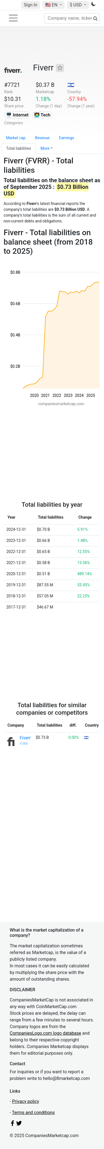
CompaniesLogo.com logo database (45, 1033)
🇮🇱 (70, 85)
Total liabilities (18, 148)
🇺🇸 (52, 4)
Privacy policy (25, 1101)
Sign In (30, 4)
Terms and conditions (33, 1112)
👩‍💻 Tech (42, 115)
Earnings (66, 138)
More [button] (44, 148)
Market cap (16, 138)
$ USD (76, 4)
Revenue (42, 138)
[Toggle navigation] (13, 18)
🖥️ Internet (17, 115)
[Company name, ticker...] (72, 18)
